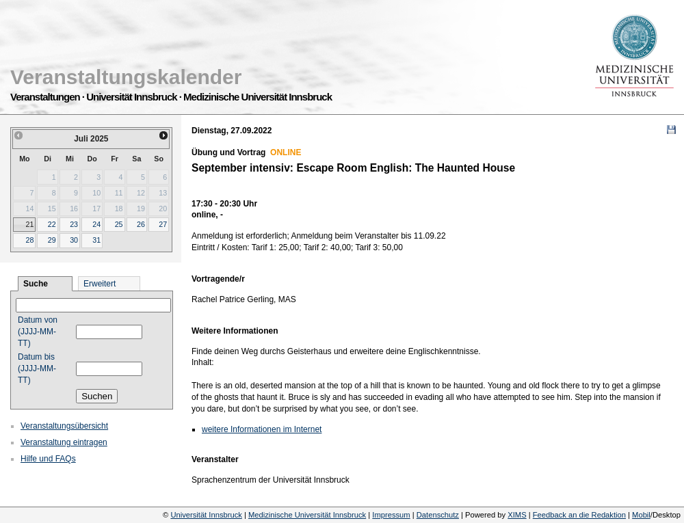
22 (52, 224)
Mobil (641, 515)
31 (96, 240)
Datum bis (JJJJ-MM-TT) (37, 368)
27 (163, 224)
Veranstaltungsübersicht (64, 426)
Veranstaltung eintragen (64, 442)
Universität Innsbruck (205, 515)
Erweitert (99, 284)
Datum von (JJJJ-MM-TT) (37, 331)
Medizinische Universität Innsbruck (307, 515)
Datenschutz (438, 515)
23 (74, 224)
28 (29, 240)
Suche (35, 284)
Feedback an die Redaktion (579, 515)
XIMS (517, 515)
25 (119, 224)
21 (29, 224)
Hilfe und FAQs (48, 459)
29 (52, 240)
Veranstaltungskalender (125, 77)
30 (74, 240)
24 (96, 224)
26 (141, 224)
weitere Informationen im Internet (261, 429)
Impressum (391, 515)
